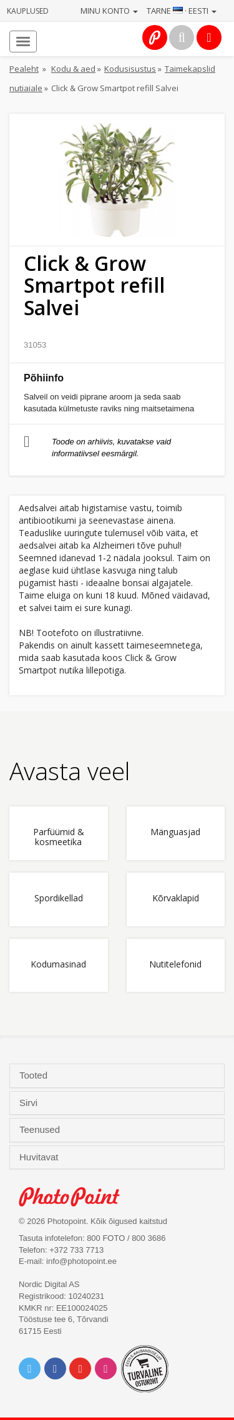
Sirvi (29, 1103)
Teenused (40, 1130)
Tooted (34, 1075)
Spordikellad (58, 898)
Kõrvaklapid (175, 898)
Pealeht (24, 68)
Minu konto (109, 10)
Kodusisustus (130, 68)
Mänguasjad (175, 832)
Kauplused (28, 11)
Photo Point (76, 1197)
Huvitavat (40, 1157)
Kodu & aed (73, 68)
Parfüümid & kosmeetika (58, 837)
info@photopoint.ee (81, 1261)
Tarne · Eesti (182, 10)
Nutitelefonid (175, 964)
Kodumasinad (58, 964)
